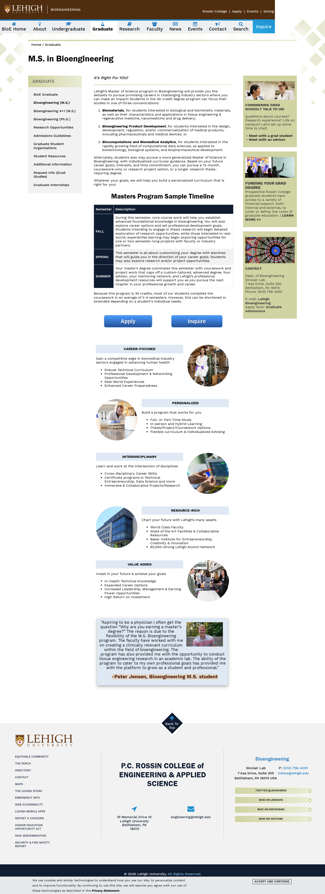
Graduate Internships (51, 185)
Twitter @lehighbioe (271, 790)
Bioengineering (66, 10)
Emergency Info (27, 797)
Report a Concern (29, 818)
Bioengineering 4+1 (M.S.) (55, 111)
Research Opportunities (53, 127)
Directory (23, 770)
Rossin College (265, 11)
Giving (319, 11)
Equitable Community (32, 756)
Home (36, 45)
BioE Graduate (46, 94)
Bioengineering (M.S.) (52, 103)
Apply (287, 11)
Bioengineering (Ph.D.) (52, 119)
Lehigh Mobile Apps (30, 811)
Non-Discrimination (30, 835)
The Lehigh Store (28, 791)
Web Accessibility (29, 804)
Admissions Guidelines (52, 136)
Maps (19, 784)
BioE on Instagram (271, 809)
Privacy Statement (105, 890)
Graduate (53, 45)
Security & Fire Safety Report (32, 844)
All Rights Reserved (184, 874)
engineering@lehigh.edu (191, 817)
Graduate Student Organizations (49, 146)
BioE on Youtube (271, 818)
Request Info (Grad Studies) (49, 175)
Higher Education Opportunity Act (29, 827)
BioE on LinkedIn (271, 799)
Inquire (289, 26)
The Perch (23, 763)
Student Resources (50, 156)
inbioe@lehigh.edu (293, 773)
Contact (21, 777)
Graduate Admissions (263, 309)
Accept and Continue (272, 881)
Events (302, 11)
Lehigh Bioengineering (258, 301)
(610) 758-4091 (295, 768)
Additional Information (53, 164)
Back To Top (171, 726)
